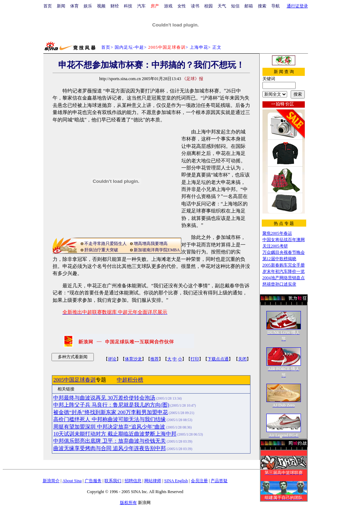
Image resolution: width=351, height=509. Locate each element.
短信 (235, 6)
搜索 (262, 6)
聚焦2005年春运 (277, 233)
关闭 (242, 359)
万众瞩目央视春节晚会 (283, 252)
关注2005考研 (275, 246)
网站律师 (152, 480)
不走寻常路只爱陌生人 (105, 243)
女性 (181, 6)
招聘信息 (133, 480)
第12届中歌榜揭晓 (279, 258)
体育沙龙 (133, 359)
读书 (195, 6)
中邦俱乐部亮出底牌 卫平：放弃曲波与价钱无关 (109, 441)
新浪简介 (51, 480)
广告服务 (93, 480)
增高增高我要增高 (151, 243)
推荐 (154, 359)
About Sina (71, 480)
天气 (222, 6)
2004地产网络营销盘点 (283, 277)
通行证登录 (297, 6)
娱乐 (88, 6)
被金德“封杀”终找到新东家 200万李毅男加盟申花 (110, 412)
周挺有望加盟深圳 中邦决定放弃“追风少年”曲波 (109, 427)
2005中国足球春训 (74, 380)
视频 (101, 6)
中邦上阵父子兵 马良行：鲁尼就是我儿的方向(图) (111, 405)
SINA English (176, 480)
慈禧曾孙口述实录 (279, 284)
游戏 (168, 6)
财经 (114, 6)
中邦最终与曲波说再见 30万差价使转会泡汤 (104, 398)
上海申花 (199, 47)
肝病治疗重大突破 (101, 249)
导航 (275, 6)
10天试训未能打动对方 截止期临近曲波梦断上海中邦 (114, 434)
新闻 (61, 6)
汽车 (141, 6)
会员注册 (199, 480)
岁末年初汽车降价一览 (283, 271)
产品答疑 (219, 480)
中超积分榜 (130, 380)
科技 (128, 6)
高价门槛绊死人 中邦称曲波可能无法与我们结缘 (109, 419)
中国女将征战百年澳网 (283, 239)
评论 (112, 359)
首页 (47, 6)
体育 (74, 6)
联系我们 (112, 480)
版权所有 (128, 502)
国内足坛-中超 (129, 47)
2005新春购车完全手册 (283, 265)
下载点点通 (218, 359)
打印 (194, 359)
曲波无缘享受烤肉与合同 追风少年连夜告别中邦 (109, 448)
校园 (208, 6)
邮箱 (248, 6)
